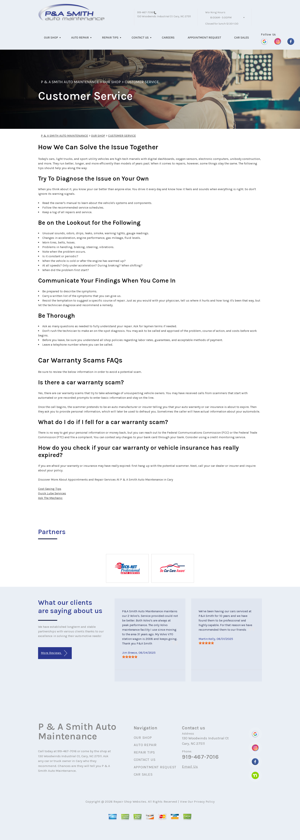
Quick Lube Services (52, 493)
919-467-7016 (145, 12)
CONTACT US (140, 37)
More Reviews (54, 653)
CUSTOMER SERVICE (142, 82)
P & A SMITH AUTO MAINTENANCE (70, 82)
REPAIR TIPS (110, 37)
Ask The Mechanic (50, 498)
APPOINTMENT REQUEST (204, 37)
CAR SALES (241, 37)
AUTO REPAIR (80, 37)
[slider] (129, 656)
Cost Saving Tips (49, 489)
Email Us (190, 766)
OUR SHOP (51, 37)
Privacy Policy (204, 801)
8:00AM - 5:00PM (221, 17)
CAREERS (168, 37)
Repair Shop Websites (129, 801)
